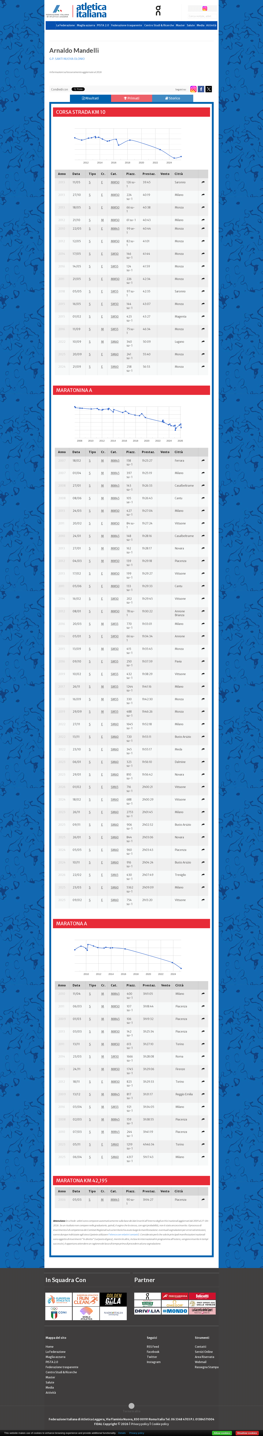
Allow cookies (222, 1433)
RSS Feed (153, 1346)
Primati (131, 98)
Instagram (154, 1362)
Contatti (200, 1346)
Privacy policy (140, 1424)
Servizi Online (204, 1352)
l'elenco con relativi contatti (123, 1234)
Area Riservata (204, 1357)
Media (200, 25)
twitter (198, 8)
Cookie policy (160, 1424)
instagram (205, 8)
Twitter (152, 1357)
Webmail (200, 1362)
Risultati (90, 98)
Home (50, 1346)
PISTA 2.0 (103, 25)
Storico (172, 98)
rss (211, 8)
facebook (191, 8)
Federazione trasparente (126, 25)
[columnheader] (62, 174)
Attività (211, 25)
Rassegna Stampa (207, 1367)
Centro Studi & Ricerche (159, 25)
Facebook (153, 1352)
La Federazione (65, 25)
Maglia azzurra (86, 25)
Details (122, 1433)
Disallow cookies (247, 1433)
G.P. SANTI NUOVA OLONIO (67, 59)
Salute (191, 25)
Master (180, 25)
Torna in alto (131, 1411)
